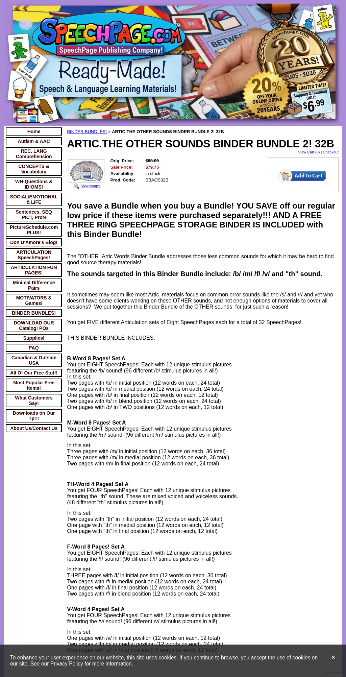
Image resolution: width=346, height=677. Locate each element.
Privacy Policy (66, 664)
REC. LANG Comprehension (34, 153)
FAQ (34, 347)
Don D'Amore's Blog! (33, 242)
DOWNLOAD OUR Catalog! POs (34, 325)
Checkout (331, 152)
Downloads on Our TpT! (34, 415)
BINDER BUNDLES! (34, 313)
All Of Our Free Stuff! (33, 373)
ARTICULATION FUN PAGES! (34, 270)
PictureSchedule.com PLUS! (34, 229)
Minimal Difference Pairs (34, 285)
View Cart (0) (309, 152)
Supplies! (34, 338)
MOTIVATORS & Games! (34, 300)
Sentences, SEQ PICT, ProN (34, 214)
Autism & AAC (34, 141)
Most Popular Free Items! (33, 385)
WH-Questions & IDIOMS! (33, 184)
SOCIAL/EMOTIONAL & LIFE (34, 199)
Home (34, 131)
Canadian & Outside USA (33, 360)
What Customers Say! (34, 400)
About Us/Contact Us (33, 428)
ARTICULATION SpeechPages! (33, 254)
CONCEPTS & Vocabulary (33, 169)
